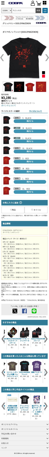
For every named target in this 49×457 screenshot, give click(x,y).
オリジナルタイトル (9, 429)
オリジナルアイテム (9, 424)
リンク (4, 447)
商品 (13, 210)
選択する (30, 121)
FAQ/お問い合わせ (8, 433)
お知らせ (5, 443)
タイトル (36, 210)
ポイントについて (8, 105)
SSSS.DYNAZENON (23, 23)
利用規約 (5, 438)
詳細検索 (45, 10)
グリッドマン (8, 23)
